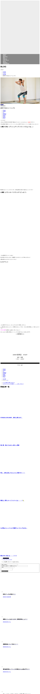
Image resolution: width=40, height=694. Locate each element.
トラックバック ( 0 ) (7, 559)
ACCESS (5, 59)
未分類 (1, 104)
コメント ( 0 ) (6, 558)
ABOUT (4, 54)
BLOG (4, 61)
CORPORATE (6, 63)
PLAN (4, 55)
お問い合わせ (6, 60)
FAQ (4, 57)
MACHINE (5, 56)
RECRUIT (5, 62)
